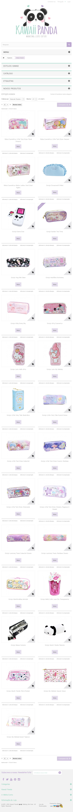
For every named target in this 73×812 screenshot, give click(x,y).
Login (69, 2)
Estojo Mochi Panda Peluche (55, 645)
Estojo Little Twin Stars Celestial (18, 461)
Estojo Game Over (18, 231)
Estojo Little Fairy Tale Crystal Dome (54, 415)
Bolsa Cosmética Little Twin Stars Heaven (54, 139)
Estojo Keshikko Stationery (55, 277)
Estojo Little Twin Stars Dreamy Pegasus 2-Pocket (55, 508)
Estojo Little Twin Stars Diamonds (18, 507)
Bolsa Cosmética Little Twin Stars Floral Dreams (18, 140)
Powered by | (56, 803)
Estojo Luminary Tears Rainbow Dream (55, 553)
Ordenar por (5, 99)
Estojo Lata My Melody (55, 369)
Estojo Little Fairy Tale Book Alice (18, 415)
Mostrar (29, 99)
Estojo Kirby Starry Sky (18, 323)
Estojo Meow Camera (18, 645)
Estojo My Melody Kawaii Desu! (55, 691)
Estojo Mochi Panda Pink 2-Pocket (18, 691)
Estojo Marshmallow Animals (18, 599)
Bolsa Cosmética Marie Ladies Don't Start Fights (18, 186)
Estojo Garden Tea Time (55, 231)
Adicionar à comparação (26, 153)
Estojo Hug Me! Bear (18, 277)
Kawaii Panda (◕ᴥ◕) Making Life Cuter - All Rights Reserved (18, 805)
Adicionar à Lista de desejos (9, 153)
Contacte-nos (51, 2)
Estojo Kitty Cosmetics (54, 323)
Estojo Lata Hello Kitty (18, 369)
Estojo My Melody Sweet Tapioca (18, 737)
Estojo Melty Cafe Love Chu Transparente (55, 599)
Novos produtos (12, 88)
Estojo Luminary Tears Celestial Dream (18, 553)
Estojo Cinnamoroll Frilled (54, 185)
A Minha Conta (7, 795)
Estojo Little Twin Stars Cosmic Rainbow (55, 461)
